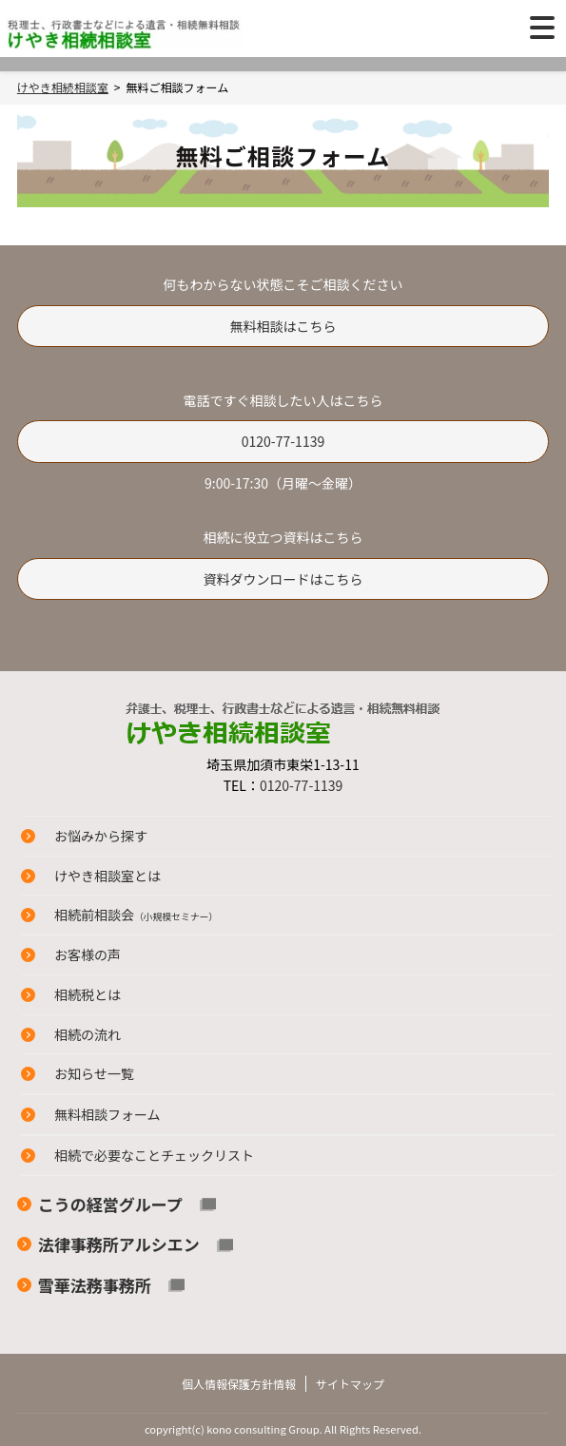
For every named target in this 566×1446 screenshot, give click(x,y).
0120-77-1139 (283, 441)
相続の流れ (87, 1034)
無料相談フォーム (107, 1114)
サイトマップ (350, 1384)
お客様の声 (87, 954)
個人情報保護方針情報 (239, 1384)
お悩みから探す (100, 835)
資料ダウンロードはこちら (282, 578)
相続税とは (87, 994)
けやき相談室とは (107, 875)
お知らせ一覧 (94, 1073)
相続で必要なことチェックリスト (154, 1155)
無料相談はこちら (282, 326)
